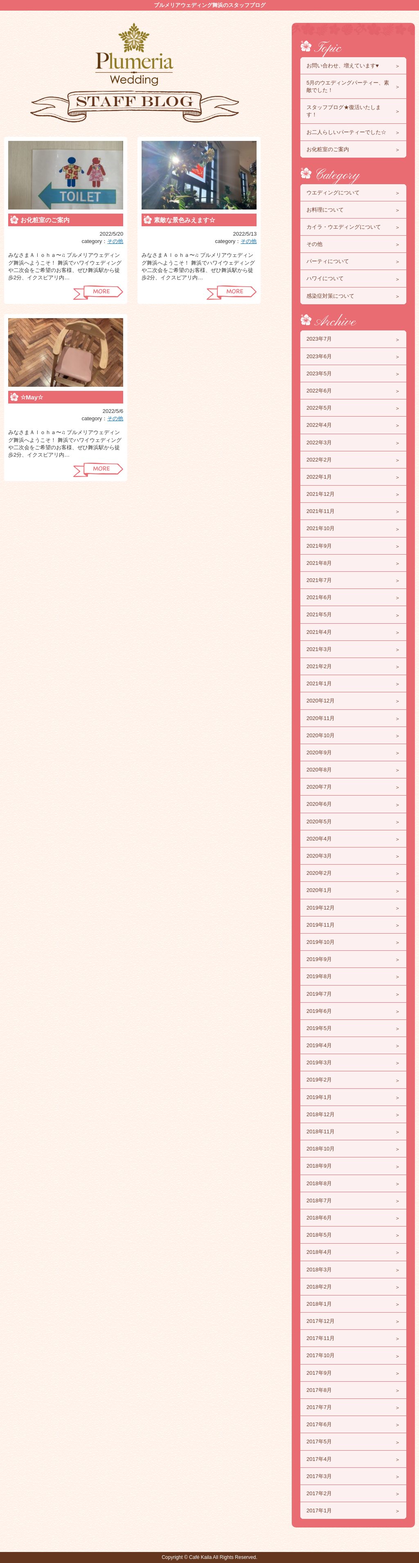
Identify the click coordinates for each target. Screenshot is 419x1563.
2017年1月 (319, 1510)
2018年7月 (319, 1200)
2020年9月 (319, 752)
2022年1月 (319, 477)
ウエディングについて (333, 193)
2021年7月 (319, 580)
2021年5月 (319, 614)
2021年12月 (320, 494)
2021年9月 (319, 546)
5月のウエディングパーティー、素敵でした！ (347, 86)
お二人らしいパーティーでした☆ (346, 132)
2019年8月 (319, 976)
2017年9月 (319, 1373)
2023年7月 (319, 339)
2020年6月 (319, 804)
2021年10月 (320, 528)
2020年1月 (319, 890)
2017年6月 (319, 1424)
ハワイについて (325, 278)
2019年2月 (319, 1080)
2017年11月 (320, 1338)
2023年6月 (319, 356)
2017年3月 (319, 1476)
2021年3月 (319, 649)
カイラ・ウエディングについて (343, 227)
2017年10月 (320, 1355)
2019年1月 (319, 1097)
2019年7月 (319, 994)
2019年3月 (319, 1062)
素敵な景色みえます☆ (184, 219)
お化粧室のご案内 (45, 219)
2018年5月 (319, 1235)
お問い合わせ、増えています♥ (342, 65)
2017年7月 (319, 1407)
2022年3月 (319, 442)
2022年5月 (319, 408)
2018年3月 (319, 1269)
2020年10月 (320, 735)
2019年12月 (320, 908)
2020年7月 (319, 787)
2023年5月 (319, 373)
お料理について (325, 210)
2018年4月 (319, 1252)
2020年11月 (320, 718)
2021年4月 (319, 632)
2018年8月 (319, 1183)
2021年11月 (320, 511)
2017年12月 (320, 1321)
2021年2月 (319, 666)
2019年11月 (320, 925)
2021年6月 (319, 597)
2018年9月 (319, 1166)
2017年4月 (319, 1459)
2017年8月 (319, 1390)
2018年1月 (319, 1304)
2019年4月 (319, 1045)
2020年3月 (319, 856)
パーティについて (327, 261)
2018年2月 (319, 1287)
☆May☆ (31, 397)
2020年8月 (319, 770)
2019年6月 (319, 1011)
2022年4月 (319, 425)
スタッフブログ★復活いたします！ (343, 111)
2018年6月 (319, 1218)
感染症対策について (330, 296)
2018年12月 (320, 1114)
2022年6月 (319, 391)
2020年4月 (319, 839)
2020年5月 (319, 821)
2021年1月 (319, 683)
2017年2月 (319, 1493)
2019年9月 (319, 959)
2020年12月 (320, 701)
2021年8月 (319, 563)
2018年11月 (320, 1131)
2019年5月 (319, 1028)
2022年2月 (319, 460)
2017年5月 (319, 1441)
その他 (115, 241)
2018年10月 (320, 1149)
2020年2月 (319, 873)
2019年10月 (320, 942)
